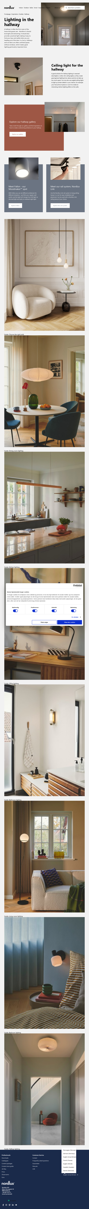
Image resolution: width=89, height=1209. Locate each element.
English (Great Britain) (69, 1157)
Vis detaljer (74, 617)
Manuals (35, 1166)
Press (3, 1172)
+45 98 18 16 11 (6, 1192)
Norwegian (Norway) (69, 1150)
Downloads (5, 1158)
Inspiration (41, 7)
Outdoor (26, 7)
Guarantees (36, 1163)
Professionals (6, 1155)
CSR (34, 1169)
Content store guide (8, 1166)
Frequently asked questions (41, 1161)
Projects (48, 7)
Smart (35, 7)
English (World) (67, 1164)
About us (57, 7)
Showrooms (5, 1174)
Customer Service (38, 1155)
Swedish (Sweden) (68, 1167)
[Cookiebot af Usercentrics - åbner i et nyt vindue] (74, 586)
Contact (35, 1158)
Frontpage (7, 14)
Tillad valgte (44, 622)
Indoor (21, 7)
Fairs (3, 1177)
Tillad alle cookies (69, 622)
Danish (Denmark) (68, 1170)
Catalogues (5, 1161)
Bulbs (31, 7)
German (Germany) (69, 1153)
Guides (21, 14)
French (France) (67, 1160)
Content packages (7, 1163)
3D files (4, 1169)
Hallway (26, 14)
